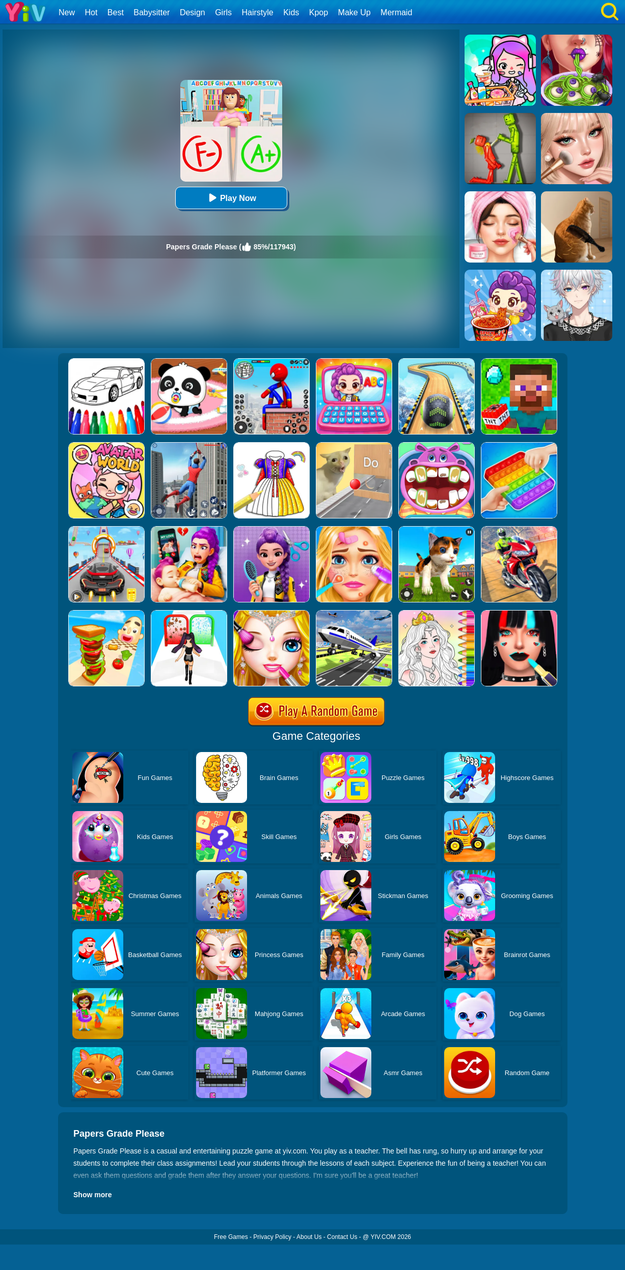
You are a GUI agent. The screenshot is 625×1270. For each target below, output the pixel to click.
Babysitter (151, 12)
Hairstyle (258, 12)
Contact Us (342, 1236)
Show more (92, 1195)
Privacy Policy (272, 1236)
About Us (308, 1236)
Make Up (354, 12)
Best (115, 12)
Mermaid (396, 12)
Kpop (318, 12)
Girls (223, 12)
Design (192, 12)
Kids (291, 12)
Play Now (231, 197)
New (67, 12)
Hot (91, 12)
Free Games (231, 1236)
